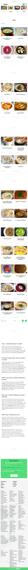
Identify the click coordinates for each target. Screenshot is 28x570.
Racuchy (2, 490)
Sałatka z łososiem (4, 506)
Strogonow (2, 550)
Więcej (16, 471)
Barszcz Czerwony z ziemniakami (7, 276)
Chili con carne (3, 552)
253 (15, 320)
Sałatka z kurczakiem (4, 507)
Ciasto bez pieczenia (13, 510)
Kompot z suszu (12, 528)
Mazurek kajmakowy (13, 534)
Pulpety (11, 489)
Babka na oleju (12, 506)
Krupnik (19, 504)
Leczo (2, 547)
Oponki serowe (20, 521)
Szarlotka (11, 505)
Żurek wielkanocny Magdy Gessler (7, 258)
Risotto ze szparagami (22, 510)
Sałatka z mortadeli (4, 512)
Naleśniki (2, 493)
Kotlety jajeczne (3, 567)
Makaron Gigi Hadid (13, 559)
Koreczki (19, 524)
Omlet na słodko (3, 489)
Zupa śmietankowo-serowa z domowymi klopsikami (20, 258)
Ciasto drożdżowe (13, 504)
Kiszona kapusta (21, 533)
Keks (10, 530)
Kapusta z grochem (13, 523)
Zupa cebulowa (21, 500)
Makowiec (11, 508)
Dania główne (3, 481)
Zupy (7, 37)
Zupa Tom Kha (7, 94)
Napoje (19, 481)
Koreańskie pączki (21, 525)
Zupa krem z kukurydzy (7, 147)
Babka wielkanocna (4, 523)
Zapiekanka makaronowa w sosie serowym (13, 551)
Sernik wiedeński (4, 540)
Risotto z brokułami (21, 508)
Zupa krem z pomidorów (21, 201)
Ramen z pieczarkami (20, 94)
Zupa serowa (20, 495)
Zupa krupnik (20, 490)
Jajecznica (2, 488)
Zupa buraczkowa (20, 294)
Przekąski (20, 482)
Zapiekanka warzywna (22, 554)
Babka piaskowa (4, 525)
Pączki (19, 518)
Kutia (10, 529)
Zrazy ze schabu (12, 497)
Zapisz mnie (14, 475)
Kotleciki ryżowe (21, 513)
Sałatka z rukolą (3, 510)
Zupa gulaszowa (21, 496)
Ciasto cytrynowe (12, 511)
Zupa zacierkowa (20, 112)
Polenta (19, 514)
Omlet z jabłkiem (4, 494)
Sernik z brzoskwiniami (5, 539)
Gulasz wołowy (3, 551)
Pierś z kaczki (12, 488)
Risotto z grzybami (21, 507)
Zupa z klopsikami (7, 294)
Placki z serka (3, 495)
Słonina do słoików (21, 545)
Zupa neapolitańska (20, 312)
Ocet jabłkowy (20, 534)
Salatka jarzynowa (4, 508)
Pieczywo (11, 482)
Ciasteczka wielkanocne (5, 522)
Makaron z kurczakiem (13, 490)
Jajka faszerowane (4, 518)
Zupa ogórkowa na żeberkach (7, 39)
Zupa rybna (11, 521)
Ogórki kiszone (20, 535)
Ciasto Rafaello (12, 507)
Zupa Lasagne (7, 112)
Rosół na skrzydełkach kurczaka (21, 276)
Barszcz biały (20, 493)
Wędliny (20, 484)
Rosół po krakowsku (7, 220)
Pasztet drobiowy (4, 521)
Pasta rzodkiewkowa (4, 538)
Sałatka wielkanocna (4, 528)
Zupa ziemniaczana (21, 494)
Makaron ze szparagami (5, 536)
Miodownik (11, 512)
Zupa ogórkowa (21, 497)
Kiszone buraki (20, 539)
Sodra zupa (20, 166)
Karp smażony (12, 524)
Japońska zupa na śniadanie (21, 57)
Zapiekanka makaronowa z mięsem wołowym (13, 557)
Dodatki (2, 482)
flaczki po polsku (7, 238)
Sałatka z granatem (4, 513)
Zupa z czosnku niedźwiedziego (20, 239)
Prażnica (2, 500)
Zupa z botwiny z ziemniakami (7, 57)
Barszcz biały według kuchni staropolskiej (7, 202)
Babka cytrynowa (4, 524)
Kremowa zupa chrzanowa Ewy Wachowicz (20, 149)
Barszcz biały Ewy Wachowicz (7, 167)
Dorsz (11, 494)
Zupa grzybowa (12, 522)
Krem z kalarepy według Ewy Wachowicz (7, 313)
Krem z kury (20, 38)
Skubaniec (11, 513)
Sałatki (11, 484)
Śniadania (12, 481)
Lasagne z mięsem (21, 558)
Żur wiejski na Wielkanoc (20, 220)
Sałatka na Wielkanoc (4, 511)
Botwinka (2, 533)
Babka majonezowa (13, 535)
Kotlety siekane (12, 493)
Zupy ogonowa (20, 488)
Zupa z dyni (20, 489)
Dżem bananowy (21, 542)
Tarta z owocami (12, 533)
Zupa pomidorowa (21, 499)
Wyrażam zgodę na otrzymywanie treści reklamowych (11, 467)
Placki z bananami (4, 499)
